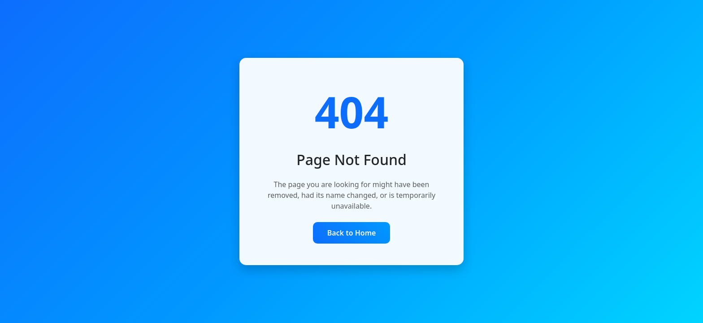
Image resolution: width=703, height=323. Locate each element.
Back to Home (351, 233)
